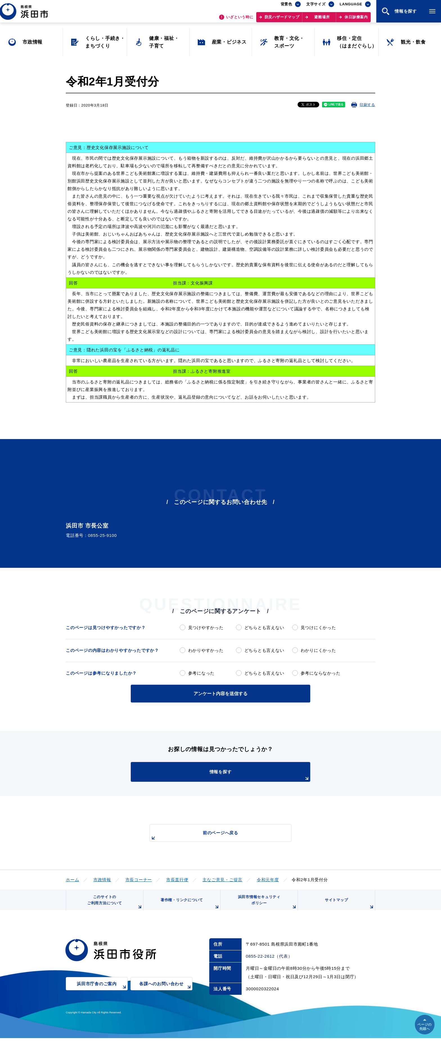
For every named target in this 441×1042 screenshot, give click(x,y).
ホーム (72, 878)
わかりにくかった (318, 650)
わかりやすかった (206, 650)
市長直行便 (177, 878)
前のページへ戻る (214, 834)
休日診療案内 (356, 20)
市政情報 (102, 878)
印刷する (367, 105)
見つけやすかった (206, 627)
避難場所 (322, 20)
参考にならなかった (321, 673)
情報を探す (235, 774)
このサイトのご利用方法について (114, 904)
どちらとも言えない (264, 627)
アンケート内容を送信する (220, 693)
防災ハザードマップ (282, 20)
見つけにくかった (318, 627)
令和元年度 (268, 878)
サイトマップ (349, 906)
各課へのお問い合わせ (165, 991)
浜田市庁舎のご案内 (102, 991)
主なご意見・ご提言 (222, 878)
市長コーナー (138, 878)
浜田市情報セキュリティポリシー (266, 904)
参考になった (201, 673)
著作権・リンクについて (189, 906)
